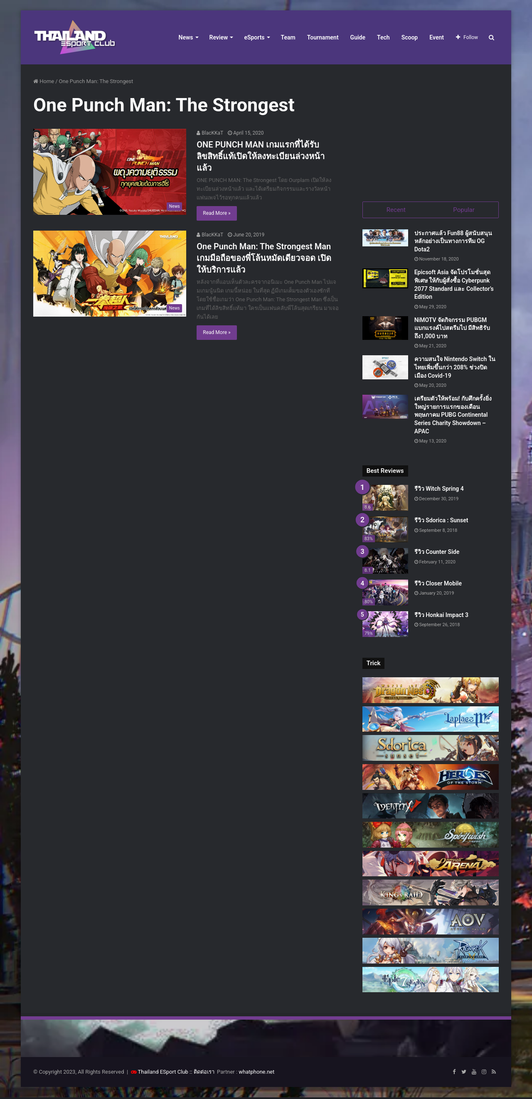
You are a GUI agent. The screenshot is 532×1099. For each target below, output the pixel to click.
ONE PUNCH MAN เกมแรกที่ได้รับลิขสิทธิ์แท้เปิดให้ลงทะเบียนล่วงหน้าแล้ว (261, 156)
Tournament (323, 37)
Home (43, 81)
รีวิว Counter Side (437, 553)
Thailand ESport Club (163, 1073)
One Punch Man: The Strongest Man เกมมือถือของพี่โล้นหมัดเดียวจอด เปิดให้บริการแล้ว (264, 258)
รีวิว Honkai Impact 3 (441, 616)
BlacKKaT (210, 133)
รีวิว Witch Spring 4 (439, 490)
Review (218, 37)
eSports (254, 37)
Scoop (409, 37)
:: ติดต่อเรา (202, 1073)
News (186, 37)
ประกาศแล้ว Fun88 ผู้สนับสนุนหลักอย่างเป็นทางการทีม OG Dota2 (453, 242)
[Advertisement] (430, 129)
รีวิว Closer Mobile (438, 584)
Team (288, 37)
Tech (383, 37)
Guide (357, 37)
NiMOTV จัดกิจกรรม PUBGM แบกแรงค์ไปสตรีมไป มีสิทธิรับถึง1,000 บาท (452, 329)
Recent (396, 210)
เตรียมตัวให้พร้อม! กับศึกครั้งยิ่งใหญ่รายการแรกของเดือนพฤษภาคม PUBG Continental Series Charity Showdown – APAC (453, 416)
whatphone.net (256, 1073)
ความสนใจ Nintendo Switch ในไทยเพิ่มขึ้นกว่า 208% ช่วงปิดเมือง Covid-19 (454, 368)
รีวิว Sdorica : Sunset (441, 522)
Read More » (216, 213)
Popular (464, 210)
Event (436, 37)
